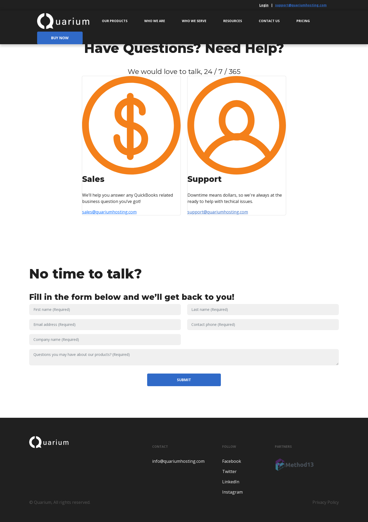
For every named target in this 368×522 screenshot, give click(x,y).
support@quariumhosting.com (301, 5)
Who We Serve (194, 21)
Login (263, 5)
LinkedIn (230, 482)
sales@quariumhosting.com (109, 212)
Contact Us (269, 21)
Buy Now (60, 37)
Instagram (232, 492)
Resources (232, 21)
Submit (184, 379)
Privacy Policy (325, 502)
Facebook (231, 461)
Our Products (114, 21)
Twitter (229, 471)
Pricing (303, 21)
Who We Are (154, 21)
